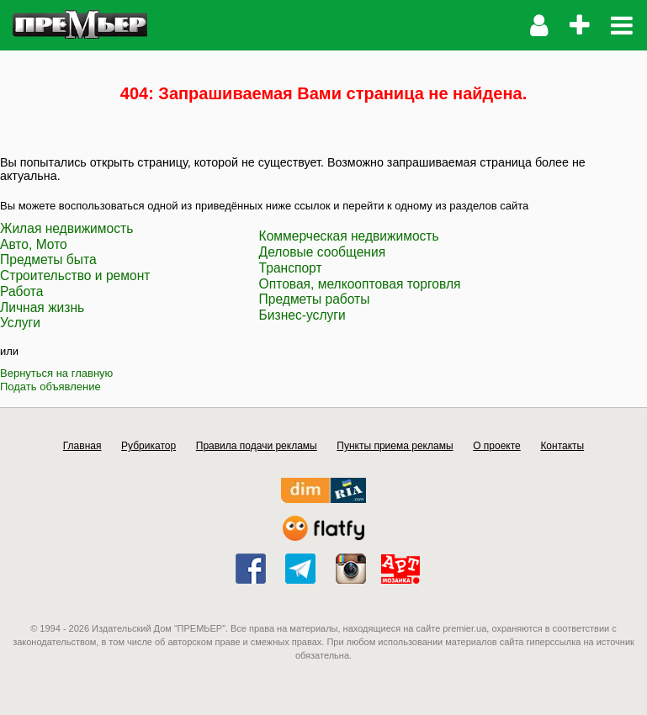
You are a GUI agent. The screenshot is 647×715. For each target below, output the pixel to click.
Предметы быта (48, 259)
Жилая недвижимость (66, 228)
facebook (251, 568)
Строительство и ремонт (75, 275)
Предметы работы (314, 299)
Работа (21, 291)
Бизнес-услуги (302, 315)
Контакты (562, 446)
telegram (300, 568)
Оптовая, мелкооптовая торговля (360, 284)
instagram (351, 568)
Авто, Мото (33, 244)
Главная (82, 446)
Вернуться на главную (56, 373)
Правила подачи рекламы (256, 446)
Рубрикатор (148, 446)
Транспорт (290, 268)
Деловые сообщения (322, 252)
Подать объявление (50, 386)
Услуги (20, 322)
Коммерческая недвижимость (349, 236)
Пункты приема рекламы (395, 446)
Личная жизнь (42, 307)
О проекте (497, 446)
